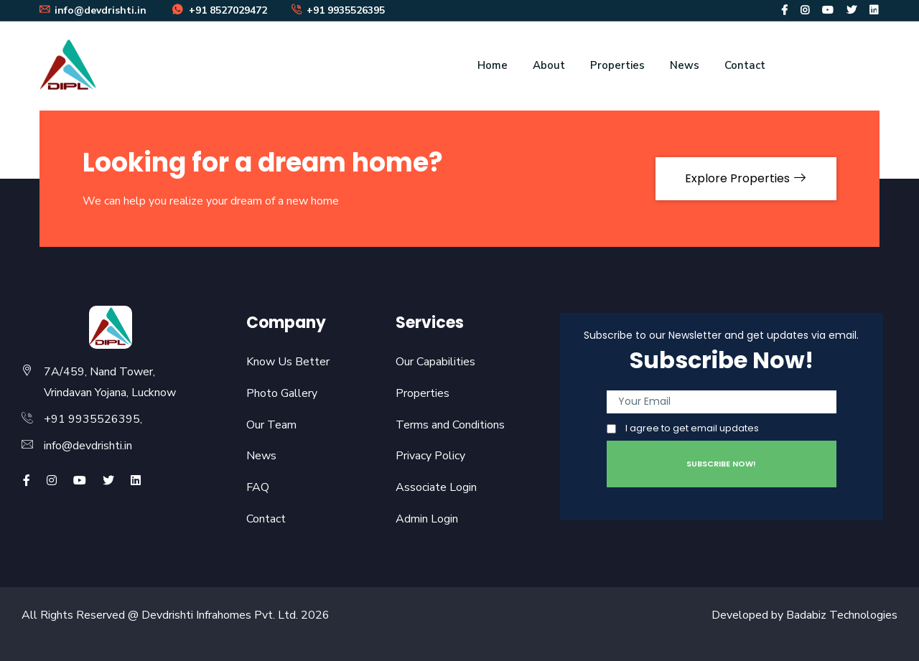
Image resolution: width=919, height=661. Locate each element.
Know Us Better (288, 362)
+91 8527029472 (219, 10)
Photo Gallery (281, 393)
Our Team (271, 425)
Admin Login (427, 519)
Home (492, 65)
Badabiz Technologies (841, 615)
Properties (617, 65)
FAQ (257, 487)
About (549, 65)
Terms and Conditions (450, 425)
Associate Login (436, 487)
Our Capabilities (435, 362)
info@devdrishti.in (88, 446)
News (684, 65)
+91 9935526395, (93, 419)
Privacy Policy (430, 456)
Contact (744, 65)
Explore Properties (746, 178)
